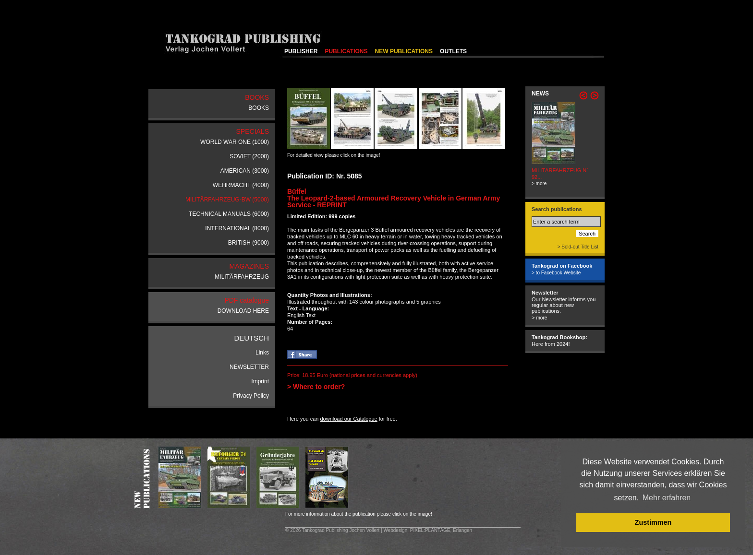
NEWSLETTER (249, 367)
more (541, 317)
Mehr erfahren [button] (667, 498)
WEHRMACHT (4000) (241, 185)
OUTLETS (453, 51)
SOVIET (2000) (249, 156)
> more (539, 183)
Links (262, 352)
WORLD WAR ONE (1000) (234, 142)
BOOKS (258, 108)
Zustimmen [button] (653, 522)
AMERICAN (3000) (244, 170)
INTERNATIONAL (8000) (237, 228)
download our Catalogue (348, 419)
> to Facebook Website (556, 272)
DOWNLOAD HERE (243, 310)
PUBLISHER (300, 51)
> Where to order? (316, 386)
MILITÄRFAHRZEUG (242, 276)
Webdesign (395, 530)
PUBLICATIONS (346, 51)
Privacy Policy (251, 395)
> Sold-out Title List (578, 246)
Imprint (260, 381)
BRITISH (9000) (248, 242)
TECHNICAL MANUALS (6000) (229, 214)
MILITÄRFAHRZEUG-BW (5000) (227, 199)
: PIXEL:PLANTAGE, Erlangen (439, 530)
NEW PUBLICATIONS (404, 51)
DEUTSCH (251, 338)
